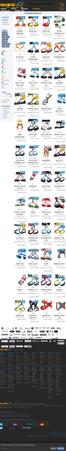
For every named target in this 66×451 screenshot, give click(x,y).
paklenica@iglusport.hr (54, 365)
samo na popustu (6, 101)
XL (3, 42)
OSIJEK (57, 353)
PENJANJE (5, 17)
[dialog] (33, 447)
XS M (3, 44)
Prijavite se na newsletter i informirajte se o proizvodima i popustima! (46, 435)
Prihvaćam (61, 448)
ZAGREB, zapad (2, 353)
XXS (7, 46)
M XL (7, 37)
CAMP (6, 114)
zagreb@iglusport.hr (6, 369)
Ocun (5, 118)
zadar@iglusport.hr (37, 365)
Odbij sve (53, 448)
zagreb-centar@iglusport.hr (13, 371)
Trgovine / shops (19, 350)
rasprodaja (16, 5)
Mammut (7, 108)
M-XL (3, 39)
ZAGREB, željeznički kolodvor (11, 354)
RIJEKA (26, 353)
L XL (3, 35)
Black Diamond (7, 111)
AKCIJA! (5, 5)
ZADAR (34, 353)
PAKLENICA (51, 353)
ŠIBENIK (42, 353)
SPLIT (17, 353)
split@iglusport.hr (21, 364)
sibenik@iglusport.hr (45, 365)
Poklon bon (19, 10)
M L (3, 32)
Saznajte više (4, 448)
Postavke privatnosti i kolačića (57, 433)
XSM (3, 46)
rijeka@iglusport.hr (29, 364)
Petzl (5, 116)
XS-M (8, 44)
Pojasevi (5, 20)
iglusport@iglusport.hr (55, 405)
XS (6, 42)
